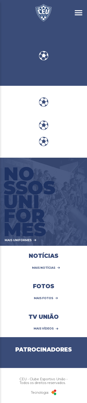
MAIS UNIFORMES (18, 240)
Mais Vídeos (44, 328)
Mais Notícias (43, 267)
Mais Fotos (43, 298)
